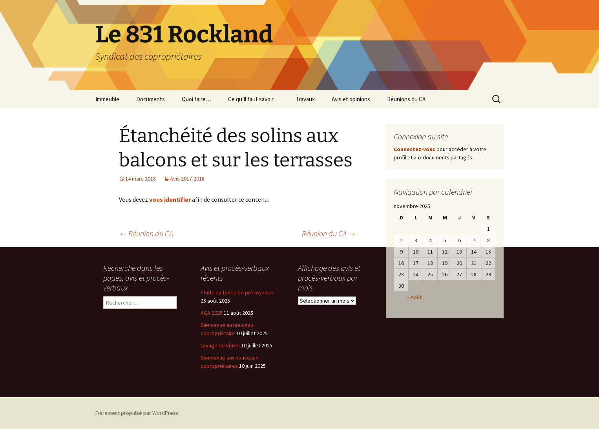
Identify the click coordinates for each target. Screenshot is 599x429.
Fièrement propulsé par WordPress (137, 412)
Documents (150, 99)
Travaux (305, 99)
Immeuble (107, 99)
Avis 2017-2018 (187, 178)
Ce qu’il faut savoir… (253, 99)
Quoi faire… (196, 99)
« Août (414, 297)
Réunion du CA (146, 233)
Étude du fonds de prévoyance (237, 292)
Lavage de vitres (220, 345)
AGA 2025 (212, 312)
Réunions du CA (406, 99)
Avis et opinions (351, 99)
